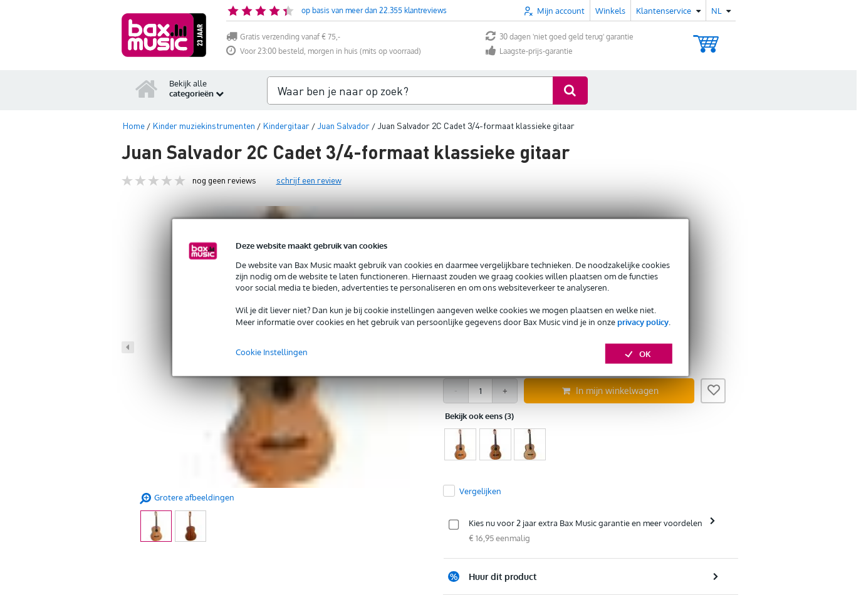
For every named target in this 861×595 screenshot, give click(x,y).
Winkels (610, 11)
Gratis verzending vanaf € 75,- (283, 36)
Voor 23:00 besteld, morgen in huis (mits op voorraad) (323, 51)
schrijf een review (309, 180)
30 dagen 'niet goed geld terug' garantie (560, 36)
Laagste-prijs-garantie (529, 51)
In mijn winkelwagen (610, 390)
